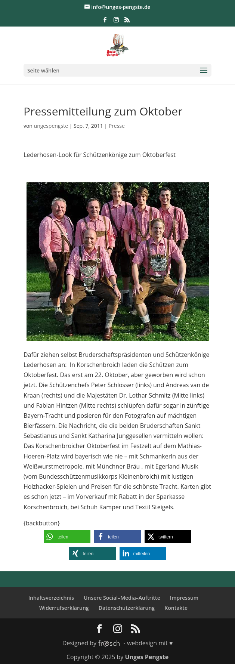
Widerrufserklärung (64, 607)
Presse (117, 125)
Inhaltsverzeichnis (51, 597)
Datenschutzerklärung (127, 607)
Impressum (184, 597)
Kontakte (176, 607)
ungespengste (51, 125)
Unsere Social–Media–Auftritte (122, 597)
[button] (67, 536)
